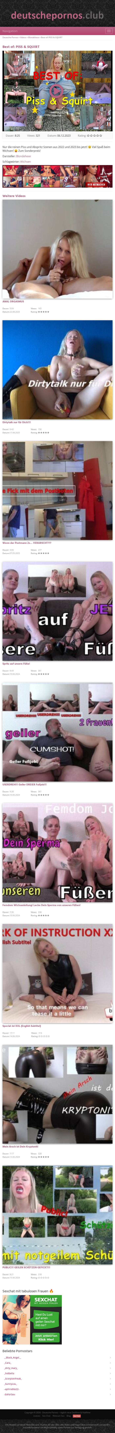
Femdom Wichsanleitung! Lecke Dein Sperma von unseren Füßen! (41, 905)
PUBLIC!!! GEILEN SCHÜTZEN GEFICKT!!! (26, 1267)
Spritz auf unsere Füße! (16, 664)
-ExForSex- (9, 1394)
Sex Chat (46, 1415)
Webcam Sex (58, 1415)
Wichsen (25, 161)
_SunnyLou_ (10, 1383)
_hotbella (9, 1373)
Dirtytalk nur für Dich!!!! (16, 422)
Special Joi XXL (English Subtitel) (21, 1026)
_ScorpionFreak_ (13, 1378)
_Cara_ (7, 1362)
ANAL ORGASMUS (13, 302)
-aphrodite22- (11, 1389)
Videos (23, 37)
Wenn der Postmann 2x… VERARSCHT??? (26, 543)
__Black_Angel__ (12, 1357)
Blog (69, 1415)
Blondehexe (33, 37)
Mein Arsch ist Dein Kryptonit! (20, 1147)
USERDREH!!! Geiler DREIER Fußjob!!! (24, 785)
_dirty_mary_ (11, 1368)
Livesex (36, 1415)
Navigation (9, 31)
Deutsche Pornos (10, 37)
